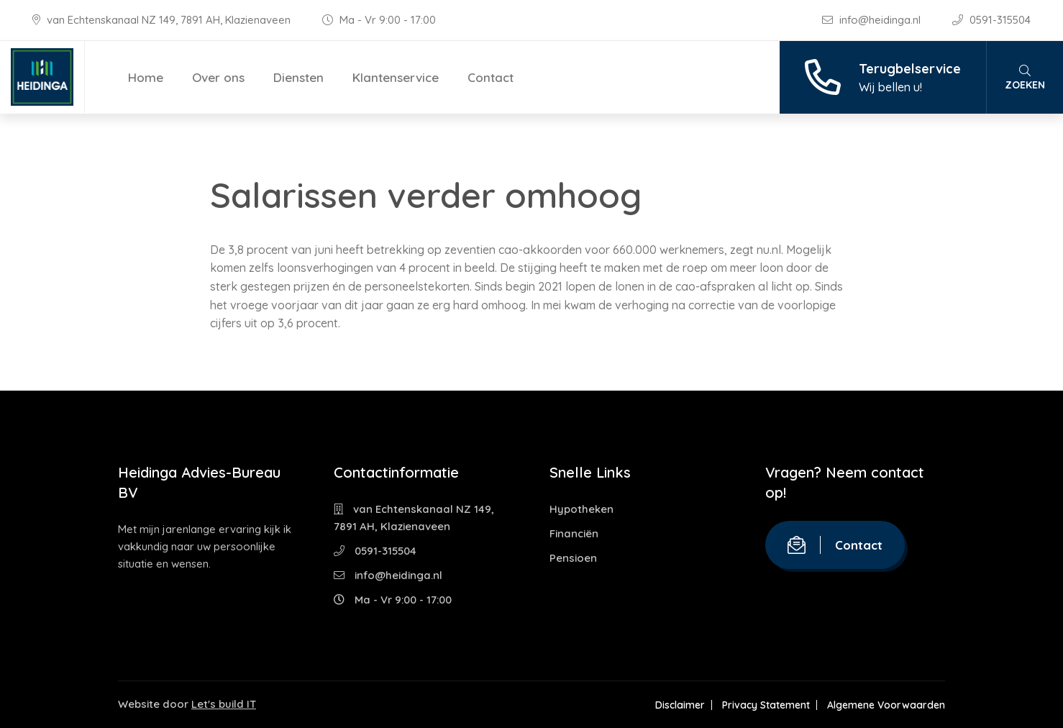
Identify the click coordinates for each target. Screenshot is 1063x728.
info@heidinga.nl (872, 20)
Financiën (573, 533)
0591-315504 (991, 20)
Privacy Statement (766, 705)
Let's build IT (223, 704)
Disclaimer (680, 705)
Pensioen (573, 558)
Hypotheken (581, 509)
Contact (490, 77)
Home (145, 77)
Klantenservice (395, 77)
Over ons (218, 77)
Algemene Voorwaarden (886, 705)
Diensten (298, 77)
